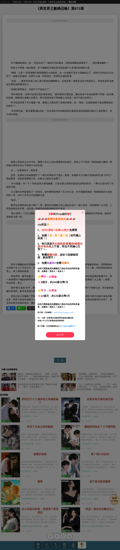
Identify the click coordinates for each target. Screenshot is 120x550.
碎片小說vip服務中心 (67, 326)
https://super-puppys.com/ (64, 312)
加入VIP (60, 335)
